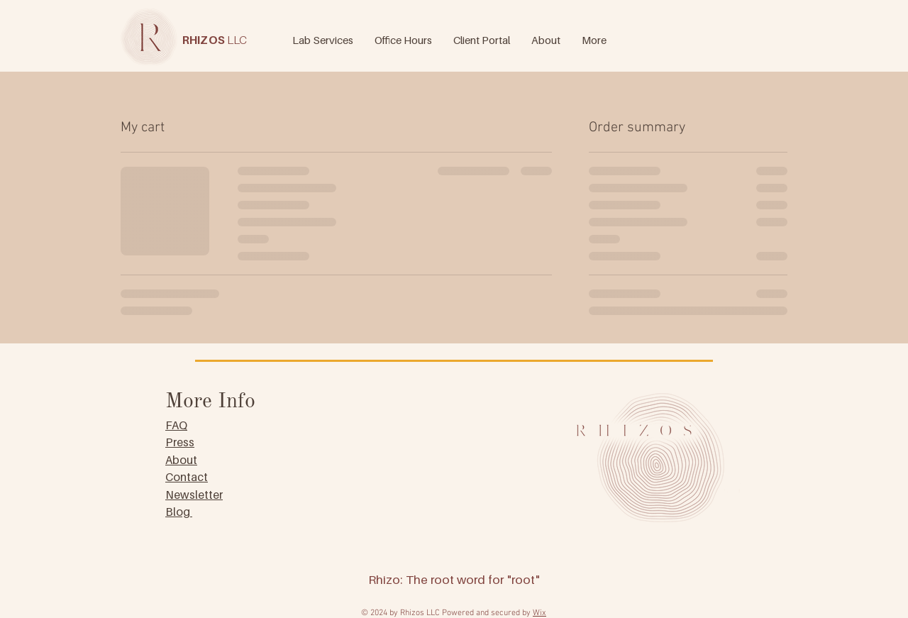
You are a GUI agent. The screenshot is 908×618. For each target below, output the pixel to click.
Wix (539, 613)
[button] (594, 38)
